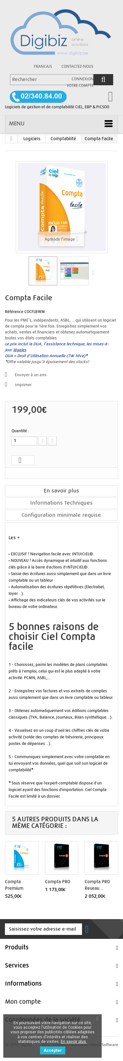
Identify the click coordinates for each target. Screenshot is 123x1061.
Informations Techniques (61, 503)
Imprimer (23, 385)
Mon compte (23, 1002)
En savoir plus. (74, 1041)
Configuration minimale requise (61, 515)
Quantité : (20, 431)
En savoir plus (61, 490)
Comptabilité (63, 139)
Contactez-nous (77, 66)
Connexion (82, 79)
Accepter (53, 1050)
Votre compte (80, 86)
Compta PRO (57, 882)
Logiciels (31, 139)
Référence (14, 312)
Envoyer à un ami (30, 375)
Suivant (95, 272)
